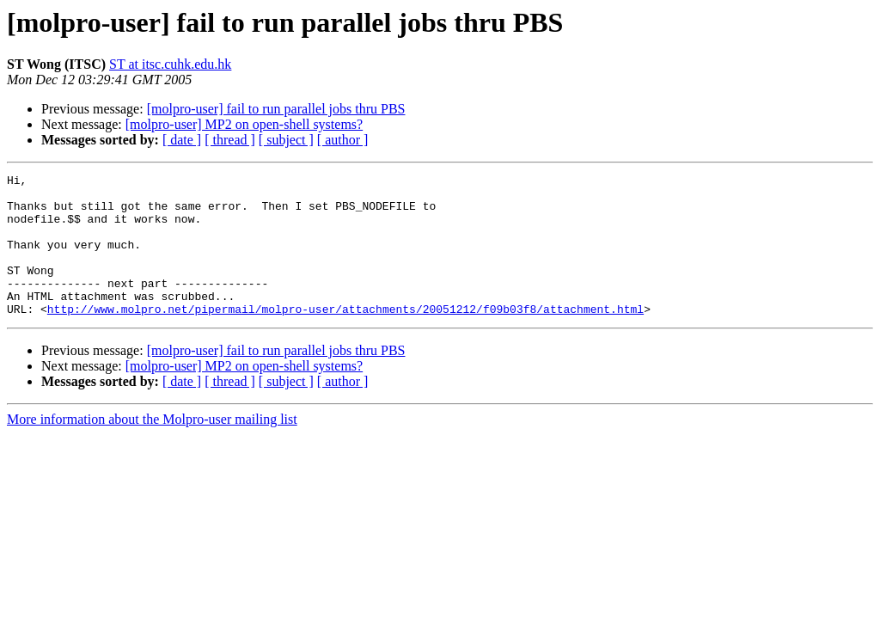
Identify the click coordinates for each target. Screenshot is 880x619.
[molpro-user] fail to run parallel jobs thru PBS (276, 108)
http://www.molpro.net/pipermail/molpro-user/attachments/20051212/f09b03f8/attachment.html (345, 337)
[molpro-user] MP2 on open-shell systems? (244, 124)
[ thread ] (230, 139)
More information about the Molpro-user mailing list (152, 447)
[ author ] (343, 139)
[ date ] (181, 139)
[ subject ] (286, 139)
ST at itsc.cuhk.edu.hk (170, 64)
